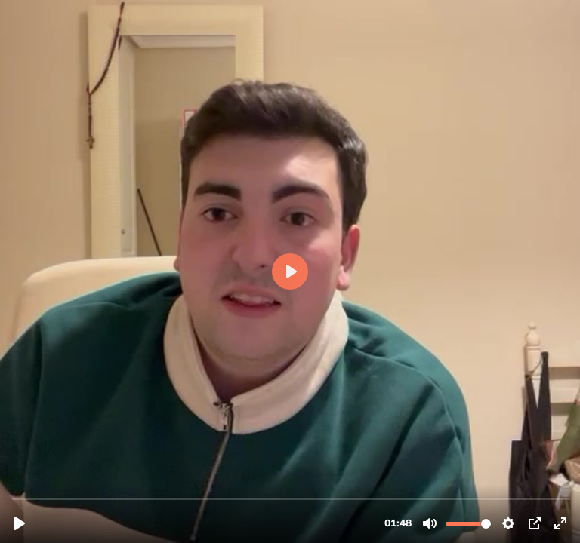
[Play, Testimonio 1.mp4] (20, 523)
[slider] (291, 498)
